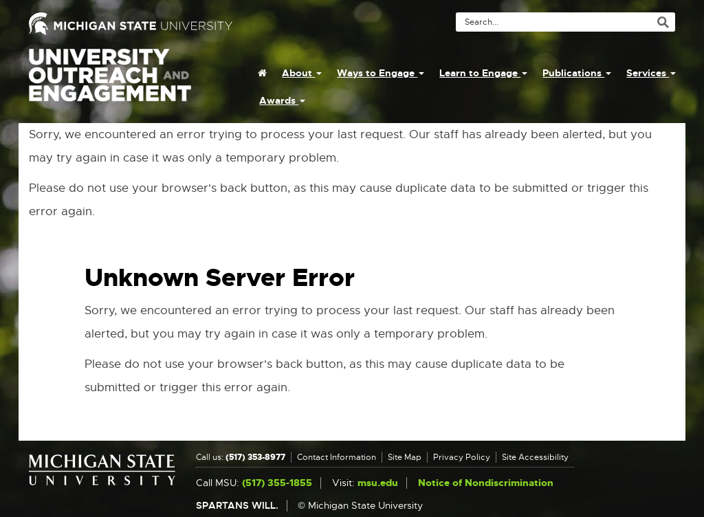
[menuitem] (262, 73)
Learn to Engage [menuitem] (483, 73)
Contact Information (336, 457)
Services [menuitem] (651, 73)
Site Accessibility (535, 457)
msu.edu (378, 483)
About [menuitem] (302, 73)
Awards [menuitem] (282, 100)
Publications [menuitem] (576, 73)
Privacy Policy (461, 457)
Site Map (404, 457)
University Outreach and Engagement (110, 82)
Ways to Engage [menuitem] (380, 73)
